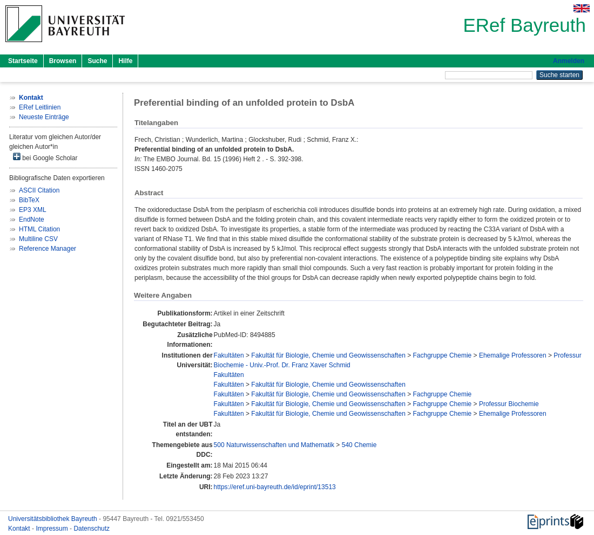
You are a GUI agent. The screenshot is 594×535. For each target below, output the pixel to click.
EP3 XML (32, 210)
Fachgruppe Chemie (442, 355)
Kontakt (20, 528)
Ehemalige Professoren (512, 355)
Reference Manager (47, 248)
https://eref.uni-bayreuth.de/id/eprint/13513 (275, 487)
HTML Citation (39, 229)
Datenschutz (91, 528)
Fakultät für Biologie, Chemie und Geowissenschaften (328, 355)
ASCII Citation (39, 190)
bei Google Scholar (45, 157)
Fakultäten (229, 355)
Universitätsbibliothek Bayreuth (53, 519)
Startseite (23, 61)
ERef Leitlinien (39, 107)
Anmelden (568, 61)
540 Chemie (359, 445)
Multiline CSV (38, 239)
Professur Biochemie (509, 404)
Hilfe (125, 61)
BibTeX (29, 200)
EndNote (31, 219)
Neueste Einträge (44, 117)
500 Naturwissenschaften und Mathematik (274, 445)
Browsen (63, 61)
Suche (97, 61)
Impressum (53, 528)
